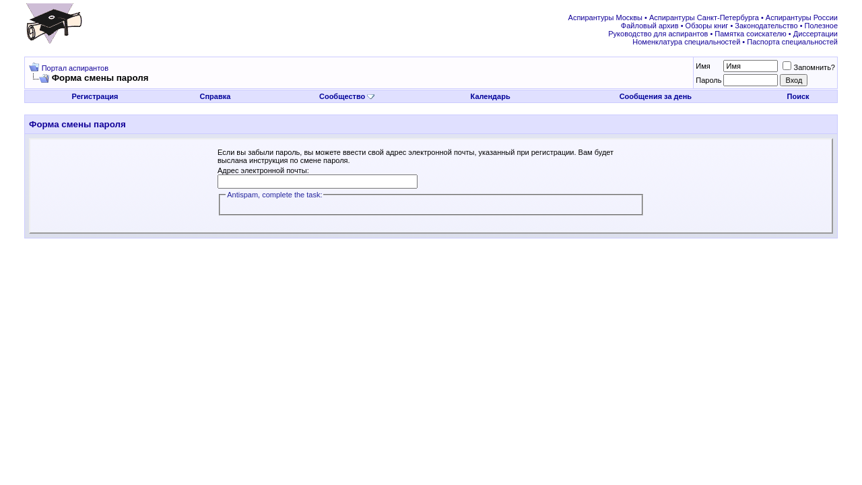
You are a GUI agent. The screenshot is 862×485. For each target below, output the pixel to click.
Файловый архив (650, 26)
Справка (214, 96)
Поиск (798, 96)
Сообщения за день (656, 96)
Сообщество (346, 96)
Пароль (708, 80)
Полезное (821, 26)
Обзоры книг (707, 26)
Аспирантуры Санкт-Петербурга (704, 17)
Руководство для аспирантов (658, 34)
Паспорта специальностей (792, 42)
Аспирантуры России (802, 17)
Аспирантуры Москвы (605, 17)
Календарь (490, 96)
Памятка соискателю (750, 34)
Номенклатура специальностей (686, 42)
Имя (703, 66)
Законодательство (766, 26)
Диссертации (815, 34)
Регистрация (95, 96)
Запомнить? (809, 67)
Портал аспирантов (75, 68)
